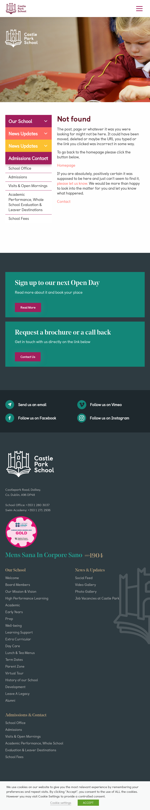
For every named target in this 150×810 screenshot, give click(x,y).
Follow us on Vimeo (99, 404)
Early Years (14, 611)
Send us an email (25, 404)
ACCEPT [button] (88, 803)
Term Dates (14, 659)
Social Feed (84, 577)
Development (15, 686)
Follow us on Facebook (30, 418)
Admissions (18, 176)
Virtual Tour (14, 672)
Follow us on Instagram (103, 418)
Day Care (12, 645)
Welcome (12, 577)
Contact (63, 201)
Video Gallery (85, 584)
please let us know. (72, 183)
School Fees (19, 218)
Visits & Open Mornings (28, 185)
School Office (20, 168)
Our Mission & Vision (20, 591)
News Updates (23, 133)
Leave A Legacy (17, 693)
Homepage (66, 165)
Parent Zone (14, 666)
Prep (9, 618)
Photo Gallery (86, 591)
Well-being (13, 625)
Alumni (10, 700)
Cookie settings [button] (60, 802)
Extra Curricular (18, 638)
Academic (12, 604)
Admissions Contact (28, 158)
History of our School (21, 679)
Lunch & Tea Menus (20, 652)
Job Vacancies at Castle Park (97, 598)
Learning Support (19, 632)
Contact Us (27, 357)
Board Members (17, 584)
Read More (28, 307)
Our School (20, 121)
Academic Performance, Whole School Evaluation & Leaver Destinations (26, 202)
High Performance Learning (26, 598)
